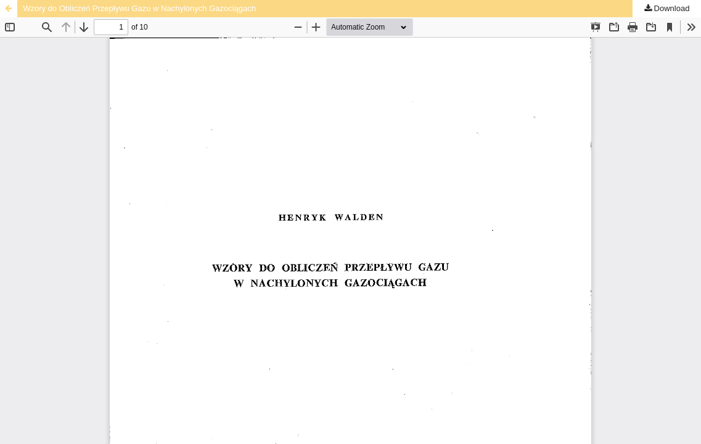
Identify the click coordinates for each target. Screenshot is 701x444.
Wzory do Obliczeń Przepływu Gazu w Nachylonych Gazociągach (139, 8)
